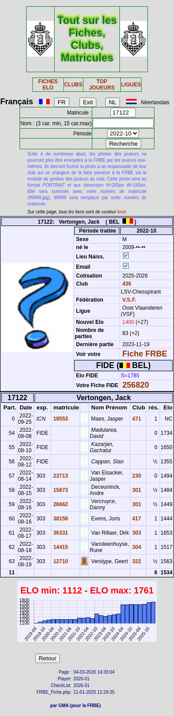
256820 (136, 385)
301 (136, 490)
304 (136, 547)
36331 (60, 533)
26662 (60, 504)
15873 (60, 490)
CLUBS (73, 85)
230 (136, 476)
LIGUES (131, 85)
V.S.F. (129, 300)
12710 (60, 561)
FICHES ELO (48, 84)
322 (136, 561)
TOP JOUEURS (102, 84)
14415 (60, 547)
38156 (60, 519)
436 (126, 284)
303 (136, 533)
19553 (60, 419)
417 (136, 519)
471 (136, 419)
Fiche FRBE (145, 353)
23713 (60, 476)
